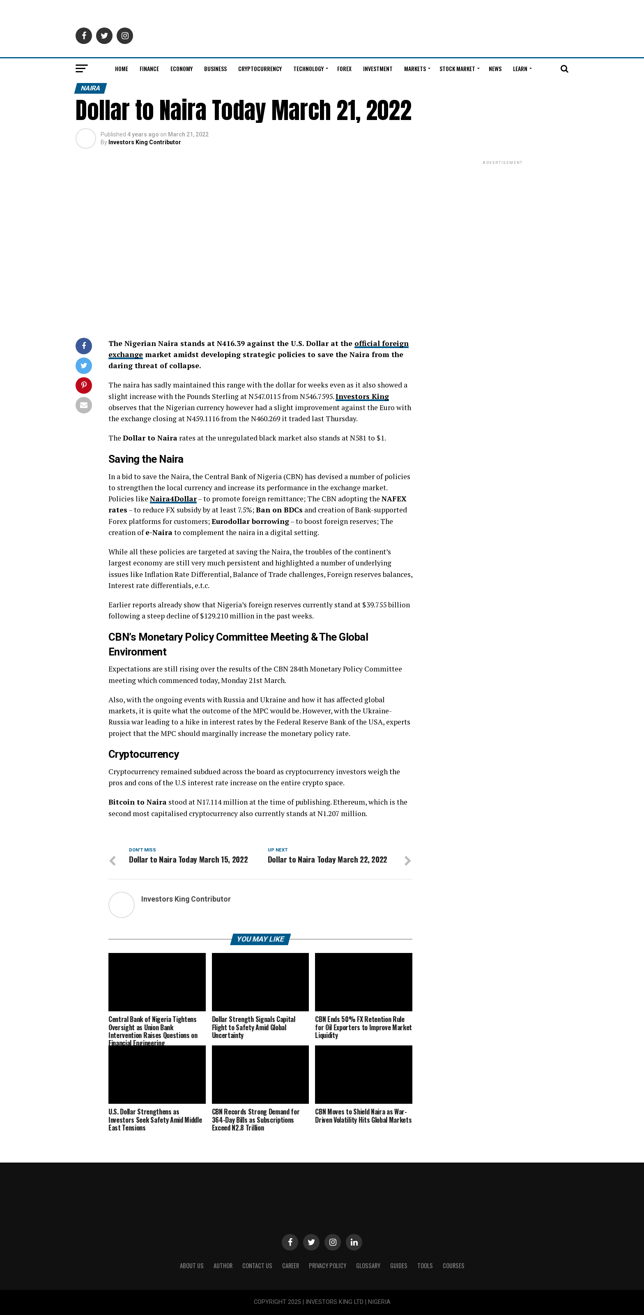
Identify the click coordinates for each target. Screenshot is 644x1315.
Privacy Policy (327, 1265)
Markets (415, 68)
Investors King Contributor (144, 142)
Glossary (368, 1265)
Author (223, 1265)
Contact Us (257, 1265)
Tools (425, 1265)
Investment (378, 68)
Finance (149, 68)
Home (121, 68)
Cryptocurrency (260, 68)
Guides (398, 1265)
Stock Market (457, 68)
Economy (181, 68)
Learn (520, 68)
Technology (308, 68)
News (495, 68)
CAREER (290, 1265)
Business (215, 68)
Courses (454, 1265)
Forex (344, 68)
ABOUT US (192, 1265)
